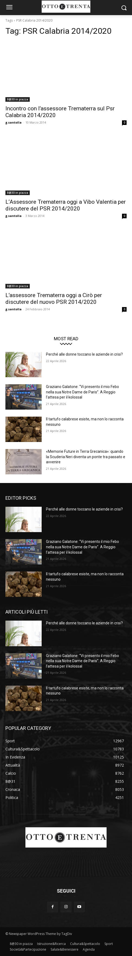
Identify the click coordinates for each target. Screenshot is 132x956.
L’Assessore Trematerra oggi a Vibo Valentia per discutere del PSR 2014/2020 (65, 205)
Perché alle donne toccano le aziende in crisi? (84, 354)
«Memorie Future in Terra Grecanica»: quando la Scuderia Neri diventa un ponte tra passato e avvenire (85, 456)
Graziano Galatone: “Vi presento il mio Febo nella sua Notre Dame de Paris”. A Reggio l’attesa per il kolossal (82, 392)
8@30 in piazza (17, 99)
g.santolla (13, 122)
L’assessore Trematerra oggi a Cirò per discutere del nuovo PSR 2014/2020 (53, 298)
